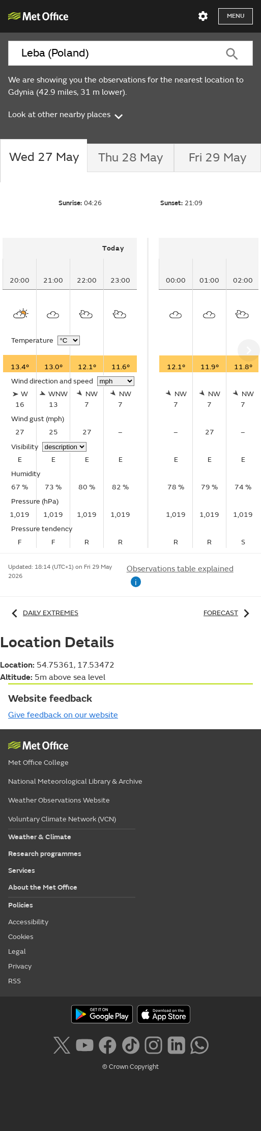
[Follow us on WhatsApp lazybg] (199, 1044)
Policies (20, 905)
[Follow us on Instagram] (153, 1044)
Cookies (21, 936)
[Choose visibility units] (64, 447)
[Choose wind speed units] (115, 381)
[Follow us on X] (61, 1044)
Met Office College (38, 762)
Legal (17, 951)
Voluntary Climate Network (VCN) (62, 819)
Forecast (228, 613)
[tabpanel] (76, 393)
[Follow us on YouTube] (85, 1044)
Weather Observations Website (59, 800)
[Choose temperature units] (68, 340)
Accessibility (28, 922)
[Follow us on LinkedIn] (176, 1044)
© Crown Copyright (130, 1067)
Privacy (20, 966)
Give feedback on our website (63, 715)
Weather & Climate (39, 837)
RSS (14, 981)
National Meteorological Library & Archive (75, 781)
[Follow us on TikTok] (130, 1044)
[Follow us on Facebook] (108, 1044)
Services (21, 870)
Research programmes (44, 853)
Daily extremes (43, 613)
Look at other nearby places (66, 114)
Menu (235, 16)
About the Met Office (42, 887)
